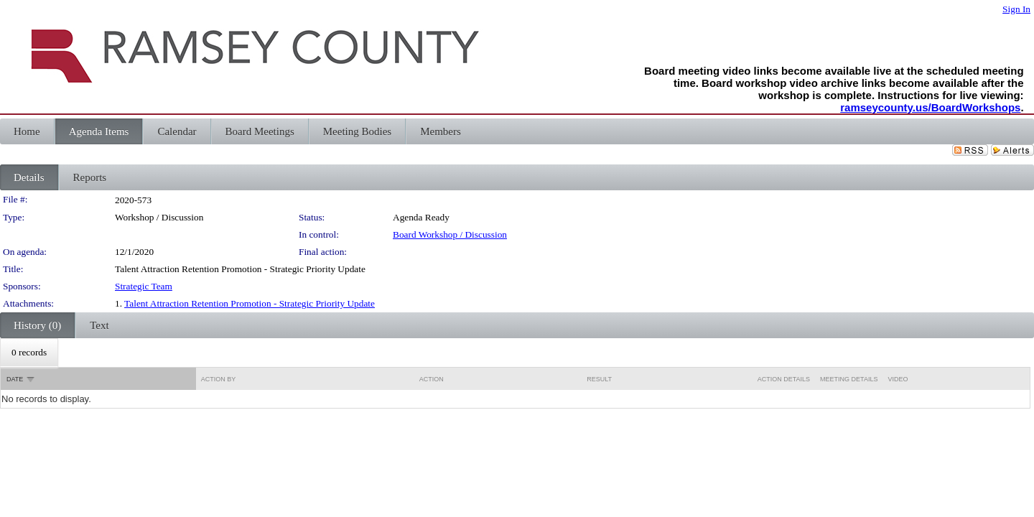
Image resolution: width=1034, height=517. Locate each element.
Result (599, 379)
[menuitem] (29, 352)
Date (14, 379)
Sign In (1016, 9)
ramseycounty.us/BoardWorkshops (930, 107)
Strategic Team (143, 286)
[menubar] (29, 352)
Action (431, 379)
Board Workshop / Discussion (450, 234)
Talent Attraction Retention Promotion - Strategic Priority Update (249, 303)
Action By (218, 379)
